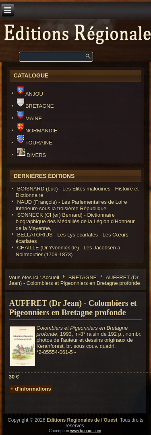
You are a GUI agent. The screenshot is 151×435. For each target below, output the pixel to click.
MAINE (29, 118)
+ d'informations (30, 389)
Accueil (50, 277)
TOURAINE (34, 143)
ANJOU (30, 94)
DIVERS (31, 155)
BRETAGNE (35, 106)
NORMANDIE (37, 131)
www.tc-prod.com (85, 431)
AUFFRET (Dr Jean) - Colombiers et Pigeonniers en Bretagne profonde (73, 308)
